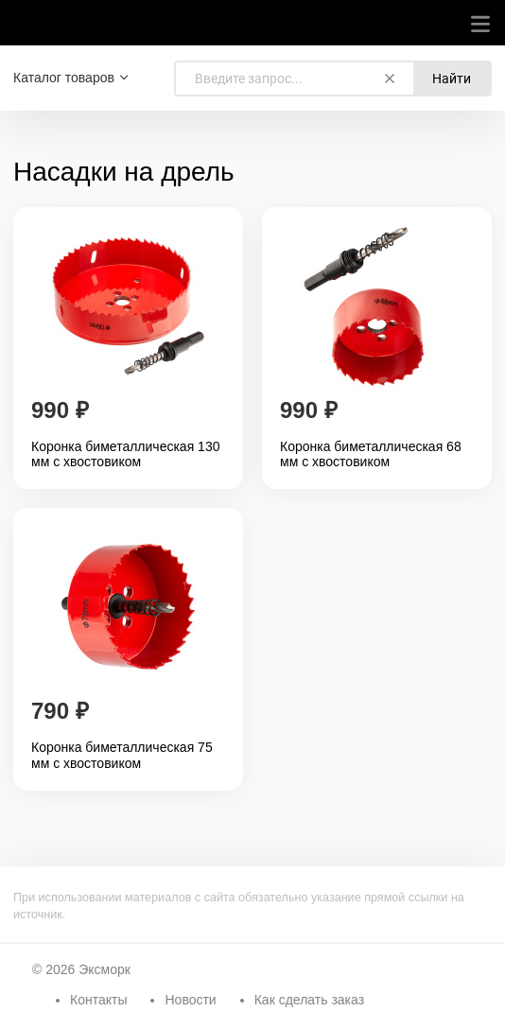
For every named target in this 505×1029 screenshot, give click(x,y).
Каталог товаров (63, 77)
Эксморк (104, 969)
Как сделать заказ (309, 999)
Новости (190, 999)
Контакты (98, 999)
